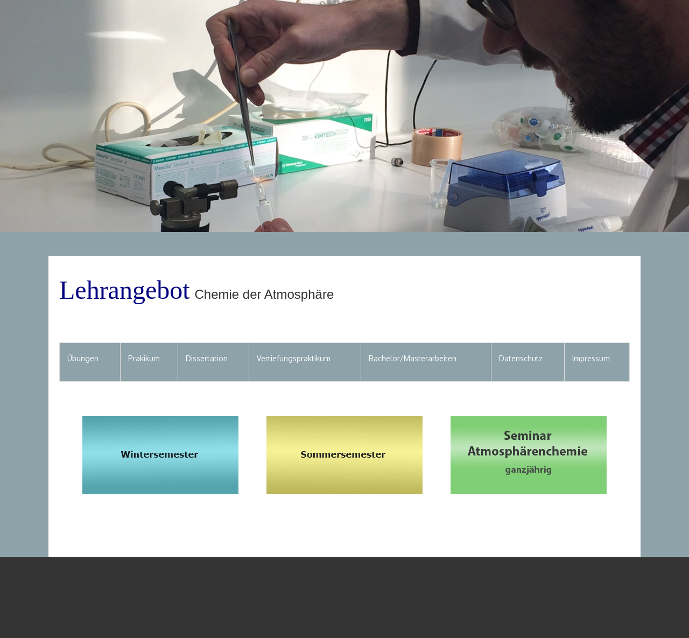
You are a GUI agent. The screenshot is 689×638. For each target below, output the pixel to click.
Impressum (591, 358)
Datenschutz (521, 358)
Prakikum (144, 358)
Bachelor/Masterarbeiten (412, 358)
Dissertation (207, 358)
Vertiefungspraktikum (294, 358)
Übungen (83, 358)
